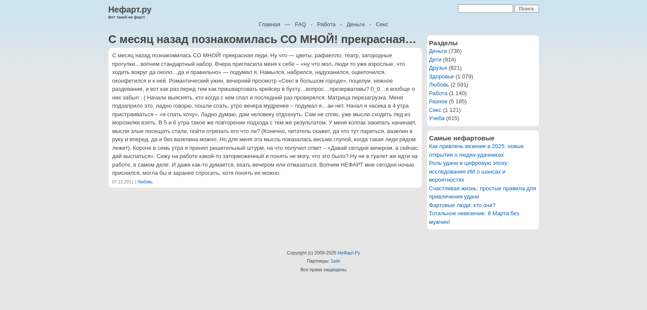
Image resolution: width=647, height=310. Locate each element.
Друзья (438, 68)
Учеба (437, 118)
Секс (382, 24)
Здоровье (441, 76)
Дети (435, 59)
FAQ (300, 24)
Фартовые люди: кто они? (462, 205)
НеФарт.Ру (348, 252)
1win (335, 261)
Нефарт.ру (130, 9)
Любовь (145, 182)
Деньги (356, 24)
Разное (438, 101)
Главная (269, 24)
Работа (326, 24)
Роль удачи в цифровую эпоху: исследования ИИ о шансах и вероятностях (469, 171)
